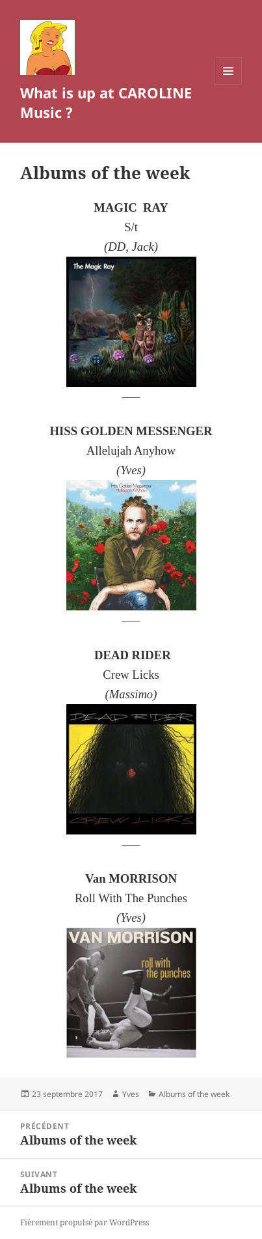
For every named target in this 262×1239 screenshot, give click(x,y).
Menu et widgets (228, 84)
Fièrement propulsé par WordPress (84, 1222)
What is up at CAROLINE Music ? (106, 102)
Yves (130, 1094)
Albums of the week (194, 1094)
